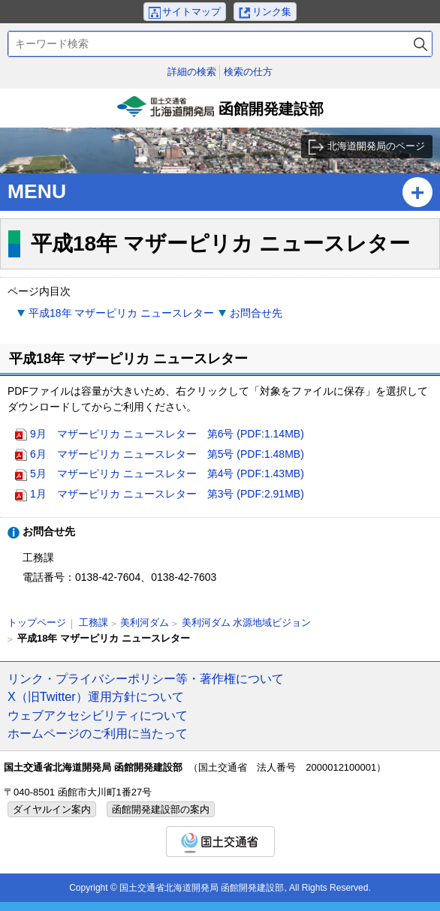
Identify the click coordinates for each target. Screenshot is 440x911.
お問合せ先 (256, 313)
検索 (420, 44)
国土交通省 (220, 841)
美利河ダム (144, 622)
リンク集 (271, 11)
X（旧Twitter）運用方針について (96, 696)
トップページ (37, 622)
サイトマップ (191, 11)
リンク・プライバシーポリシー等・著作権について (146, 678)
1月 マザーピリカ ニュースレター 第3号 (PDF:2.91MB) (167, 494)
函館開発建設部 (220, 112)
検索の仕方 (248, 71)
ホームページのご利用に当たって (98, 733)
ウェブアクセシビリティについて (98, 715)
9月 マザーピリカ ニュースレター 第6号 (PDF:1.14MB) (167, 434)
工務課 (93, 622)
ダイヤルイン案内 (52, 809)
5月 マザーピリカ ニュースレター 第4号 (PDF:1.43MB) (167, 474)
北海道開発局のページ (376, 146)
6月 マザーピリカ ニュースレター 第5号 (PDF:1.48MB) (167, 454)
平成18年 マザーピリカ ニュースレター (121, 313)
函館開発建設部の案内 (160, 809)
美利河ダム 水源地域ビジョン (247, 622)
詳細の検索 (191, 71)
